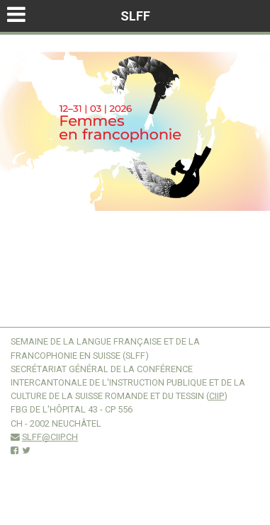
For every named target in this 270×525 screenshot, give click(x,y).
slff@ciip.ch (50, 437)
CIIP (216, 396)
